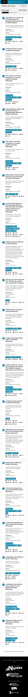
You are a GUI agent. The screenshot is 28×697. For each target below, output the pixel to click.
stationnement (9, 37)
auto (15, 37)
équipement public (16, 357)
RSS (14, 661)
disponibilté (12, 194)
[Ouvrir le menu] (26, 2)
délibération (9, 453)
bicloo (17, 228)
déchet (7, 300)
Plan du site (11, 660)
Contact (5, 660)
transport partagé (10, 228)
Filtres (23, 5)
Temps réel (9, 39)
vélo (15, 226)
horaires (8, 357)
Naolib (19, 37)
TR (17, 194)
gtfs (11, 391)
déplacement (9, 66)
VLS (7, 194)
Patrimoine (8, 270)
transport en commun (11, 97)
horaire (19, 389)
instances (15, 453)
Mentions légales (20, 660)
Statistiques (17, 573)
